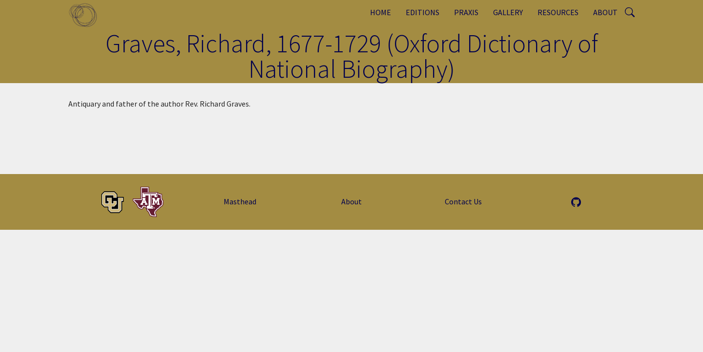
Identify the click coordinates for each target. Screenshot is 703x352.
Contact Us (463, 201)
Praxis (466, 12)
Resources (558, 12)
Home (380, 12)
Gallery (508, 12)
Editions (422, 12)
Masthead (240, 201)
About (605, 12)
